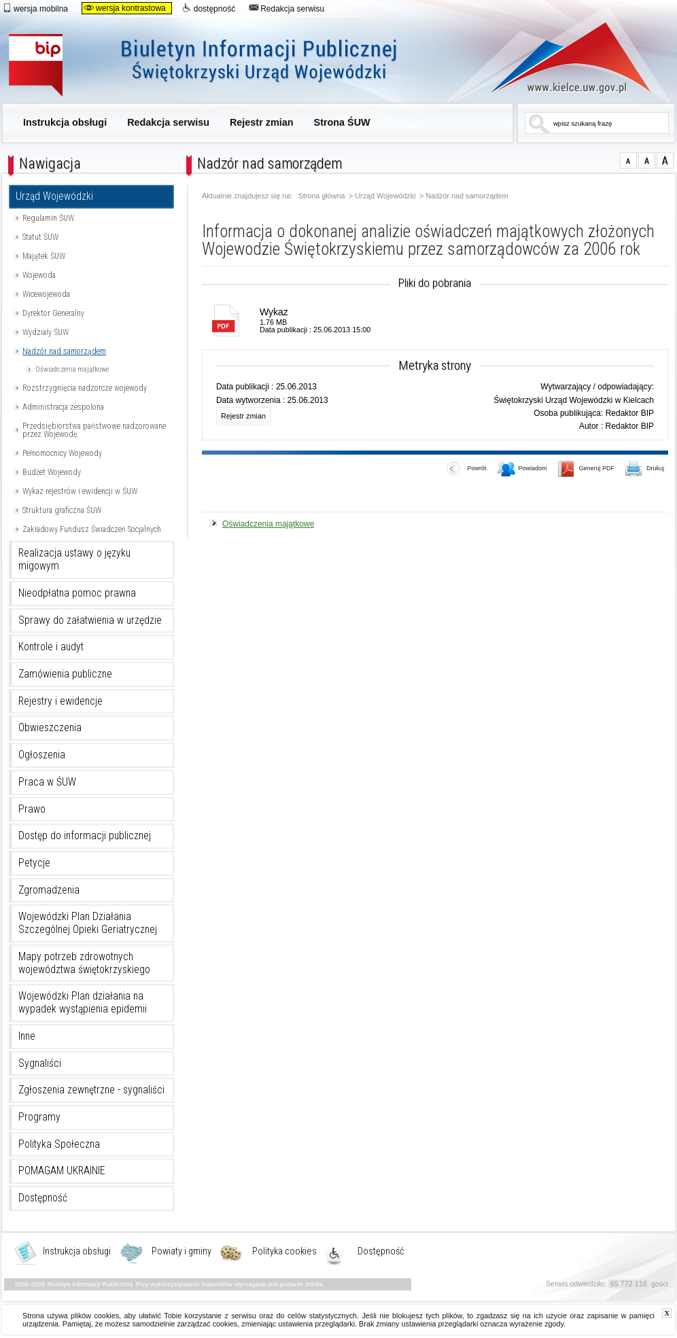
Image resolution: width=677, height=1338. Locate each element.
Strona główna (321, 196)
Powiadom (522, 469)
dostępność (208, 8)
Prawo (32, 809)
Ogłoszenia (41, 755)
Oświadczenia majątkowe (72, 369)
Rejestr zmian (262, 122)
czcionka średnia (646, 160)
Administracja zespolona (63, 407)
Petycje (34, 863)
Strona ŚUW (342, 122)
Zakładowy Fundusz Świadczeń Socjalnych (91, 529)
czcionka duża (665, 160)
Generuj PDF (586, 469)
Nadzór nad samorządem (64, 351)
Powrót (466, 469)
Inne (26, 1036)
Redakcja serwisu (286, 8)
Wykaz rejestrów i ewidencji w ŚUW (79, 491)
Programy (39, 1117)
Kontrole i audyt (51, 647)
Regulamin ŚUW (48, 218)
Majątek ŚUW (43, 256)
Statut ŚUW (40, 237)
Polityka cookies (284, 1251)
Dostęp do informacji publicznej (84, 836)
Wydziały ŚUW (45, 332)
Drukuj (645, 469)
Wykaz (274, 311)
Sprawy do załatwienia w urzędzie (90, 620)
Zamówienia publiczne (65, 674)
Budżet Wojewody (51, 472)
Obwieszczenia (50, 728)
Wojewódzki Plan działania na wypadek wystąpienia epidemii (82, 1002)
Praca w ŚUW (47, 782)
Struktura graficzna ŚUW (61, 510)
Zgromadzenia (49, 890)
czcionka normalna (628, 160)
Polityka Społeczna (59, 1144)
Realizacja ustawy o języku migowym (74, 559)
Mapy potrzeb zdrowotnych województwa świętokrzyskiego (84, 963)
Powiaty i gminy (181, 1251)
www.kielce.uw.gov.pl (561, 58)
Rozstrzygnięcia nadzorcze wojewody (84, 388)
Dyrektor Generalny (53, 313)
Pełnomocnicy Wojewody (62, 453)
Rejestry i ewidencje (60, 701)
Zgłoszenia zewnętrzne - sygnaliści (91, 1090)
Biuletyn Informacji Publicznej (218, 66)
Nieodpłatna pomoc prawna (77, 593)
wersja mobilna (35, 8)
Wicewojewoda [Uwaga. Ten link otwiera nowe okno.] (46, 294)
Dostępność (42, 1198)
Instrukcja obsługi (65, 122)
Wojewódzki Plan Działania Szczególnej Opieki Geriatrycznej (87, 923)
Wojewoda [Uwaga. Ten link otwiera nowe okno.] (39, 275)
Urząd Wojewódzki (54, 196)
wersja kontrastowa (125, 8)
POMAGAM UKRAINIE (61, 1171)
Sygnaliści (39, 1063)
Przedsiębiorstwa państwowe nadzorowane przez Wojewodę (94, 430)
